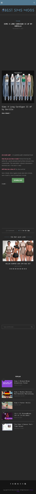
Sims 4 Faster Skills (22, 403)
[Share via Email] (28, 230)
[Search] (34, 2)
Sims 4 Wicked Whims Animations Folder (22, 382)
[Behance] (18, 484)
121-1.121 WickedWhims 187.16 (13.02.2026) (22, 414)
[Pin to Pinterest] (25, 230)
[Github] (22, 484)
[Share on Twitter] (23, 230)
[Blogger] (25, 484)
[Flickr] (15, 484)
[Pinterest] (12, 484)
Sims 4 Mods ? (6, 113)
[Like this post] (20, 230)
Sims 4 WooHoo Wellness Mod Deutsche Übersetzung (23, 393)
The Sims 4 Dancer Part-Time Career (23, 425)
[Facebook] (10, 484)
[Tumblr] (20, 484)
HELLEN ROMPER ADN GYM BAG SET (18, 264)
